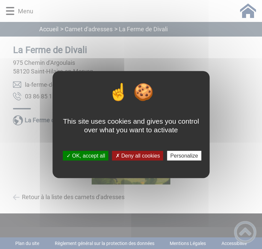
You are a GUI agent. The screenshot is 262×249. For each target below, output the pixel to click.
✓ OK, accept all (85, 156)
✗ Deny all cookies (138, 156)
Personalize (184, 156)
